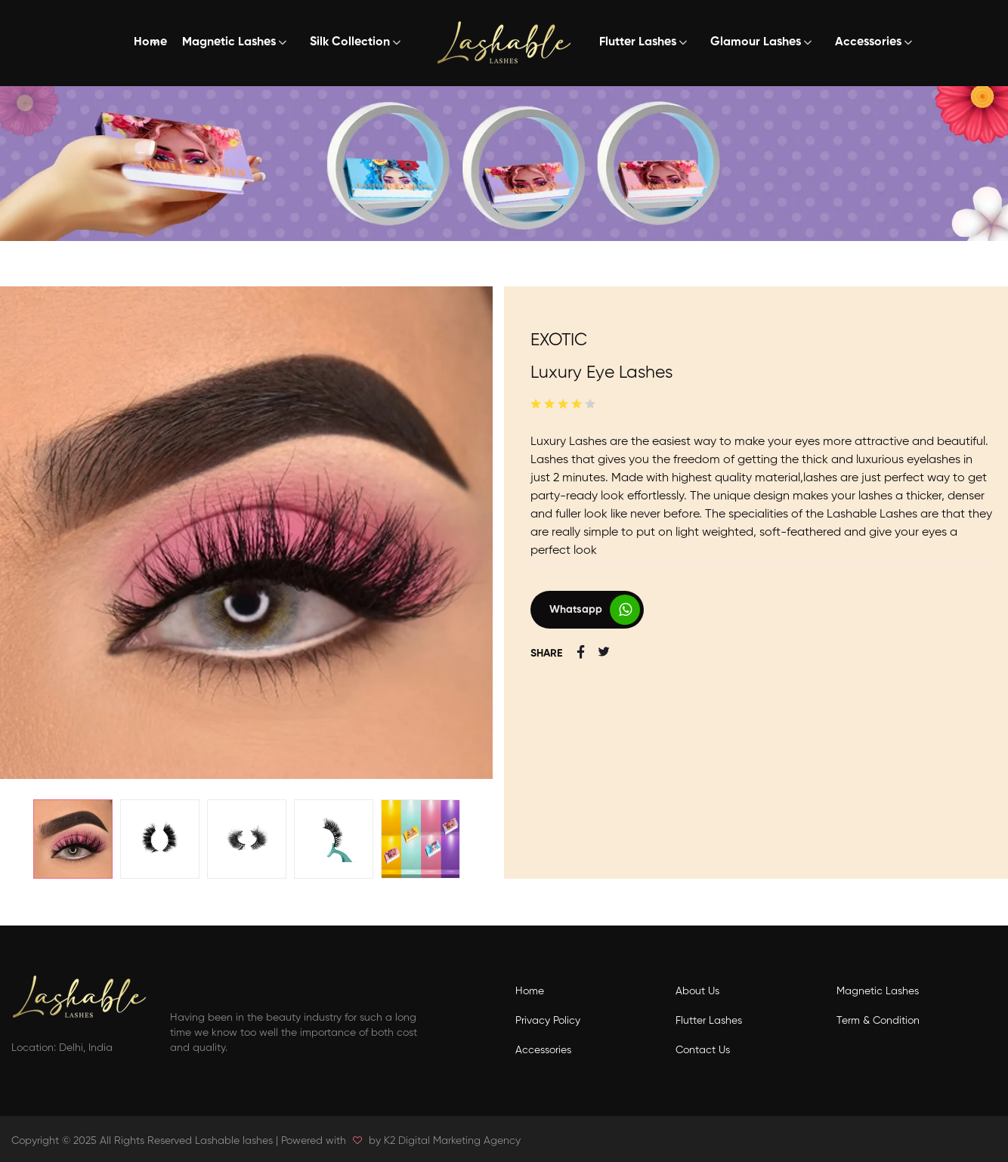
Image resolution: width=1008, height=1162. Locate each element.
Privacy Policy (547, 1020)
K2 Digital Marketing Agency (452, 1141)
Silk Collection (350, 42)
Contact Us (703, 1050)
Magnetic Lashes (229, 42)
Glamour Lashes (755, 42)
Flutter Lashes (637, 42)
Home (150, 42)
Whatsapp (575, 609)
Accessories (868, 42)
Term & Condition (878, 1020)
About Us (697, 991)
